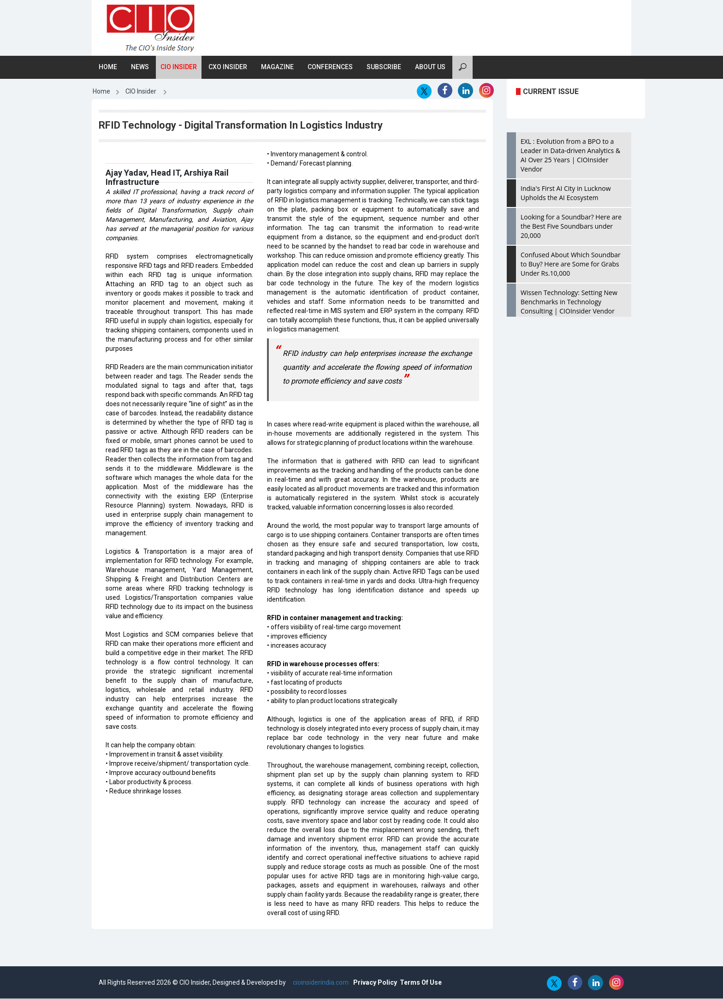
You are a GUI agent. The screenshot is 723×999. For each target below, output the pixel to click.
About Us (430, 67)
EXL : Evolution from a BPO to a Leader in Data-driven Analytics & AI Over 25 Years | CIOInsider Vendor (570, 155)
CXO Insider (227, 67)
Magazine (277, 67)
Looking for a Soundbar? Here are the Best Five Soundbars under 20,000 (571, 226)
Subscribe (384, 67)
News (140, 67)
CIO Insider (178, 67)
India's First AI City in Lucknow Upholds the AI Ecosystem (566, 193)
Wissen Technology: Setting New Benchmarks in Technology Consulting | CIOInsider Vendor (569, 302)
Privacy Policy (375, 983)
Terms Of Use (421, 983)
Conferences (330, 67)
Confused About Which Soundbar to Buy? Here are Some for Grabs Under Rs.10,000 (571, 264)
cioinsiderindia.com (320, 983)
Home (108, 67)
